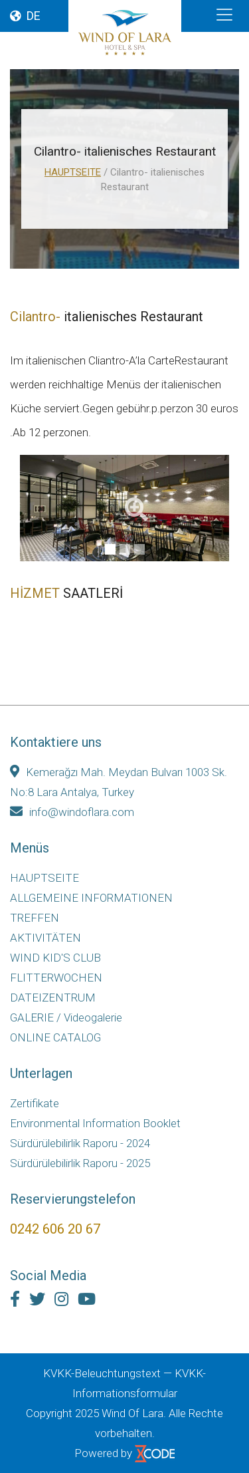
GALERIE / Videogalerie (66, 1017)
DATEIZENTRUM (53, 997)
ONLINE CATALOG (55, 1037)
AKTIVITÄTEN (45, 937)
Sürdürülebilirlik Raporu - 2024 (80, 1143)
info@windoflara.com (72, 812)
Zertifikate (34, 1103)
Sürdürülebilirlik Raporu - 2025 (80, 1163)
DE (34, 16)
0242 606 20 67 (55, 1229)
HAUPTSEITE (72, 172)
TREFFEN (34, 917)
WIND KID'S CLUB (55, 957)
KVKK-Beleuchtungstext (102, 1373)
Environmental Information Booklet (95, 1123)
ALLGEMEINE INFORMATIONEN (91, 897)
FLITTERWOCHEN (56, 977)
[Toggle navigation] (224, 14)
